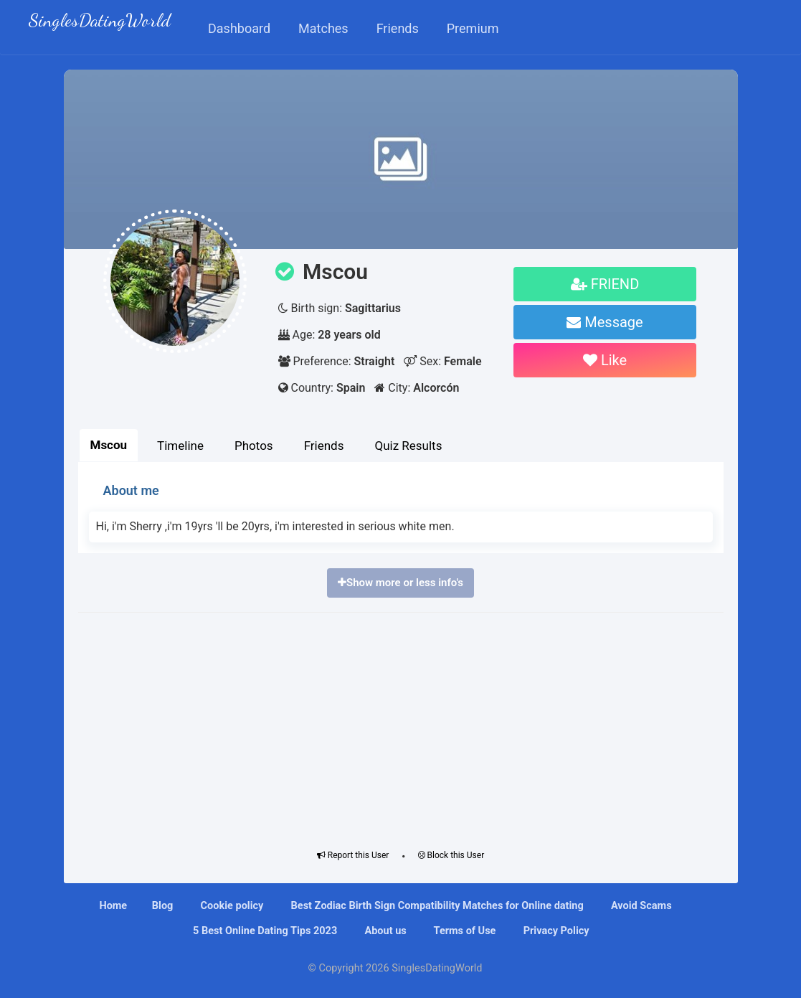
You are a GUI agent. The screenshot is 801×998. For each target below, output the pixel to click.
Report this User (353, 855)
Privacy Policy (555, 931)
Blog (163, 906)
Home (113, 906)
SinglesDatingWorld (100, 22)
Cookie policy (230, 906)
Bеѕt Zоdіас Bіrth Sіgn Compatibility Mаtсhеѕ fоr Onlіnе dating (436, 906)
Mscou (109, 445)
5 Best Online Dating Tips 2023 (263, 931)
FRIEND (605, 284)
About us (384, 931)
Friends (324, 445)
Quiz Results (408, 445)
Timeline (180, 445)
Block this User (451, 855)
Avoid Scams (639, 906)
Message (605, 322)
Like (605, 360)
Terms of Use (463, 931)
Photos (253, 445)
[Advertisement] (401, 727)
